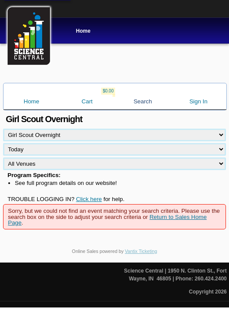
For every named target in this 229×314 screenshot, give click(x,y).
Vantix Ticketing (141, 251)
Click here (89, 199)
